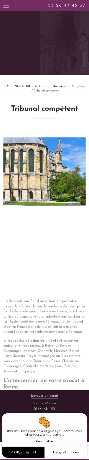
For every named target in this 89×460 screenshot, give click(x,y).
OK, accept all (23, 452)
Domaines (59, 86)
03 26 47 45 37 (67, 5)
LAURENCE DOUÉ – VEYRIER (26, 86)
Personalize (44, 441)
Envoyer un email (44, 396)
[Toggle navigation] (6, 5)
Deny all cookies (66, 452)
